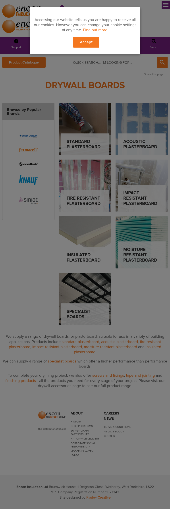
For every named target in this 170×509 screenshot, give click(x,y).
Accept (86, 42)
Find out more (95, 29)
